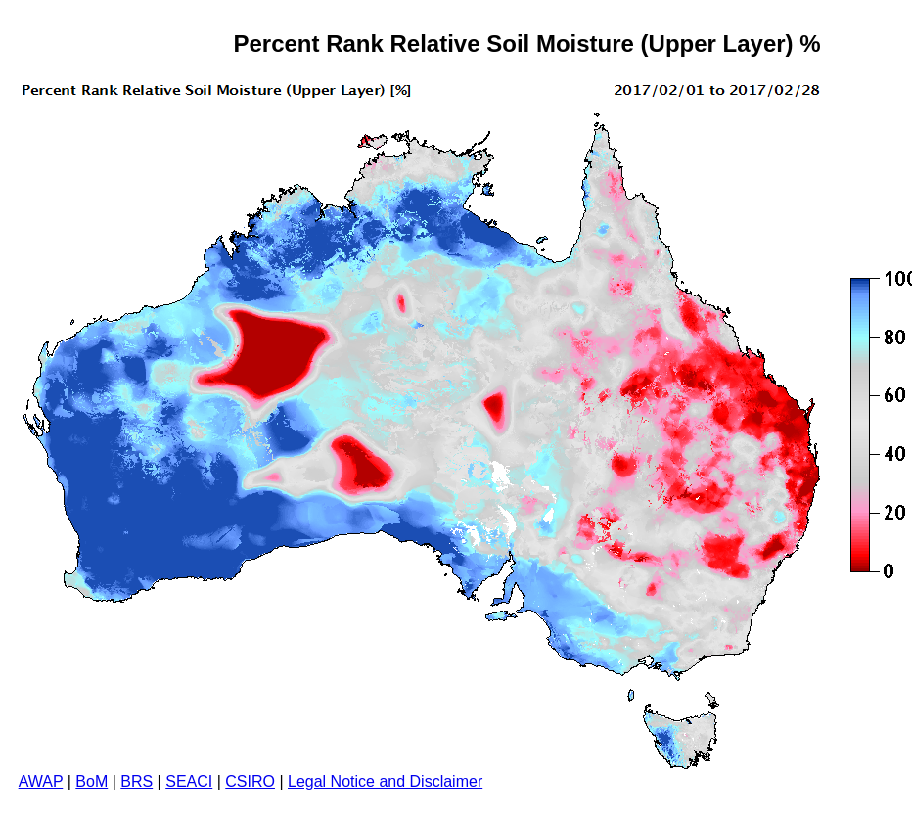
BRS (136, 781)
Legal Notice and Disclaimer (385, 781)
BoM (91, 781)
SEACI (188, 781)
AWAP (41, 781)
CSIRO (250, 781)
